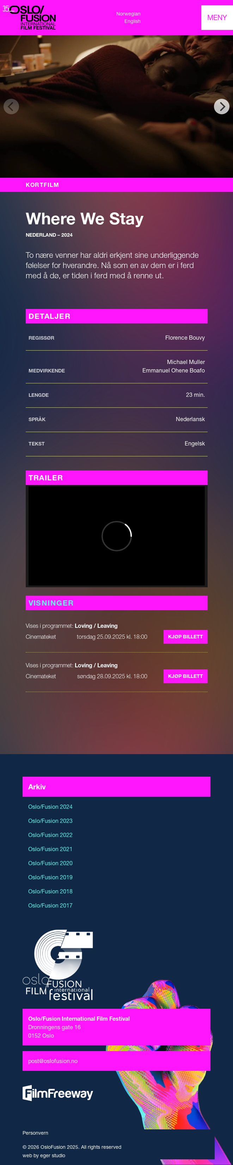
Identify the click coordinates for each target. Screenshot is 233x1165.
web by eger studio (44, 1155)
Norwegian (128, 14)
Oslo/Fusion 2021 (50, 848)
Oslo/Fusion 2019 (50, 877)
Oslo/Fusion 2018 (50, 891)
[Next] (221, 106)
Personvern (35, 1133)
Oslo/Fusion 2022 (50, 834)
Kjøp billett (185, 636)
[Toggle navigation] (217, 17)
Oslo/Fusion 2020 (50, 863)
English (132, 21)
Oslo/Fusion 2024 (50, 806)
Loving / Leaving (96, 625)
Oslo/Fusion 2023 (50, 820)
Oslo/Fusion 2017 (50, 905)
